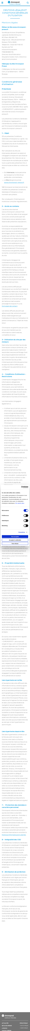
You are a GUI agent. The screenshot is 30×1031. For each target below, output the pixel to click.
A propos (4, 1028)
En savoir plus (19, 503)
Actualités (5, 1023)
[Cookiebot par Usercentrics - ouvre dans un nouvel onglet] (21, 487)
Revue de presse (7, 1025)
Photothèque (24, 1025)
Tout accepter (15, 536)
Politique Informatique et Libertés (14, 835)
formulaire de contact (9, 306)
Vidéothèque (24, 1028)
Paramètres (21, 532)
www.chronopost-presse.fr (14, 182)
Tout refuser (15, 543)
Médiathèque (24, 1023)
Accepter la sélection (15, 540)
